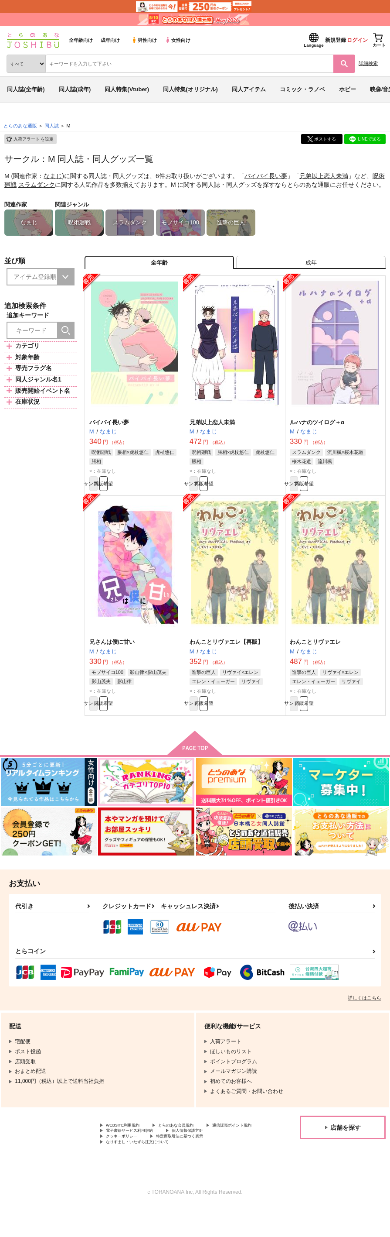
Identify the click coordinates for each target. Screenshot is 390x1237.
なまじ (53, 175)
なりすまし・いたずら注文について (148, 1170)
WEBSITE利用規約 (128, 1141)
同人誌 (51, 125)
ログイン (357, 40)
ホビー (347, 89)
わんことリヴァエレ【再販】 (226, 652)
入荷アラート (30, 139)
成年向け (110, 40)
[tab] (311, 265)
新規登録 (335, 40)
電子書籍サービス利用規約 (208, 1148)
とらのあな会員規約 (192, 1141)
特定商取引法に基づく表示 (137, 1163)
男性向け (144, 40)
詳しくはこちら (364, 1012)
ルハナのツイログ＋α (317, 428)
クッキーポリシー (187, 1155)
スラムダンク (36, 184)
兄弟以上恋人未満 (323, 175)
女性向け (177, 40)
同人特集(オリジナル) (190, 89)
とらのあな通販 (20, 125)
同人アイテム (249, 89)
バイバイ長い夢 (265, 175)
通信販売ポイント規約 (132, 1148)
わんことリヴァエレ (315, 652)
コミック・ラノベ (302, 89)
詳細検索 (368, 63)
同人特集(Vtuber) (127, 89)
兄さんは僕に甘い (112, 652)
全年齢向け (81, 40)
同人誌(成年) (75, 89)
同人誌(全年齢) (26, 89)
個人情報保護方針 (127, 1155)
